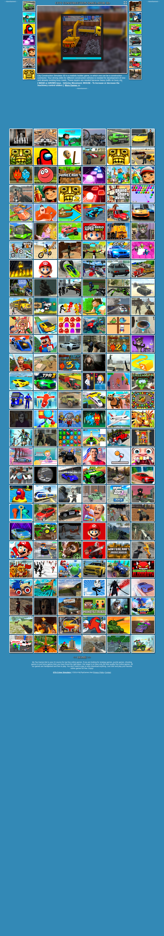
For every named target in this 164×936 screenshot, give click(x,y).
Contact (108, 672)
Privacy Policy (98, 672)
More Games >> (72, 85)
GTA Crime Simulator (62, 672)
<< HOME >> (82, 657)
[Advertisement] (11, 41)
